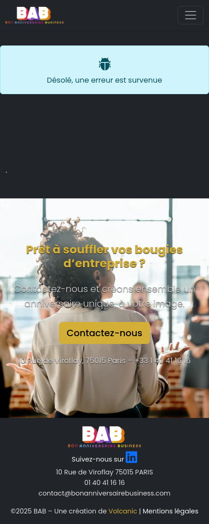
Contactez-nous (105, 333)
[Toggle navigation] (190, 15)
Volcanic (123, 511)
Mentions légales (170, 511)
